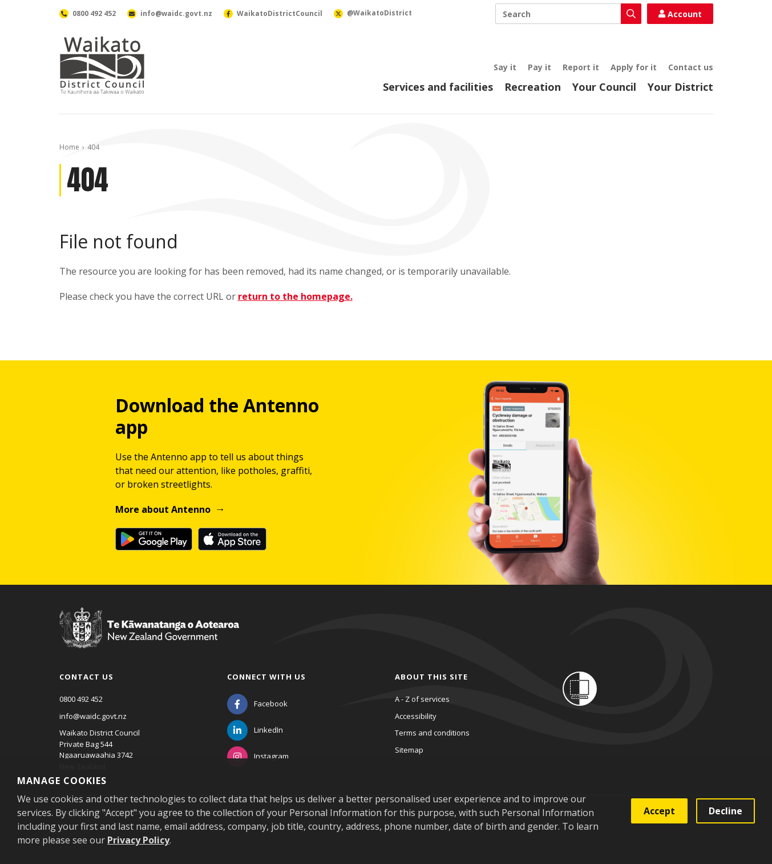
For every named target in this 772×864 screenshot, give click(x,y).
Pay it (539, 67)
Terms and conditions (432, 733)
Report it (581, 67)
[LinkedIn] (255, 730)
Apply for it (634, 67)
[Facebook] (257, 703)
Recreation (532, 87)
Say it (505, 67)
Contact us (690, 67)
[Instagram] (258, 756)
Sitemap (409, 750)
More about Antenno (163, 509)
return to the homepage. (295, 296)
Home (69, 147)
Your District (680, 87)
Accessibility (415, 716)
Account (680, 14)
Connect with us (266, 677)
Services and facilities (438, 87)
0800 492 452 (81, 699)
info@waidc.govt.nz (93, 716)
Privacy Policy (138, 840)
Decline (725, 811)
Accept (659, 811)
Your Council (604, 87)
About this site (431, 677)
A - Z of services (422, 699)
